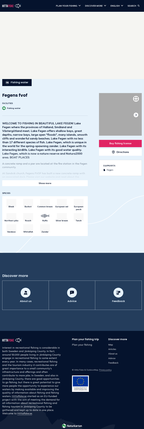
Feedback (113, 362)
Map (110, 344)
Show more (45, 183)
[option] (120, 114)
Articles (112, 349)
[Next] (136, 115)
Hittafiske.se (19, 396)
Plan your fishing (82, 344)
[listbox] (120, 114)
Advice (111, 358)
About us (112, 353)
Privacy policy (105, 370)
